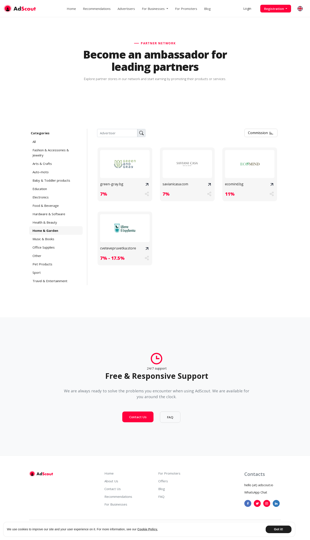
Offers (163, 481)
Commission (261, 133)
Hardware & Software (49, 214)
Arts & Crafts (42, 163)
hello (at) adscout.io (258, 485)
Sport (37, 272)
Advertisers (126, 8)
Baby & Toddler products (51, 180)
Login (247, 8)
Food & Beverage (46, 205)
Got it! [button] (278, 529)
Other (37, 256)
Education (40, 189)
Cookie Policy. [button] (147, 529)
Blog (207, 8)
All (34, 141)
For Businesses (115, 504)
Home (71, 8)
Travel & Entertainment (50, 281)
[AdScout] (41, 474)
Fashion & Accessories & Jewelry (51, 152)
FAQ (170, 423)
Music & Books (43, 239)
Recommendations (97, 8)
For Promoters (186, 8)
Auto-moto (41, 172)
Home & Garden (45, 230)
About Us (111, 481)
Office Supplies (44, 247)
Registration (274, 8)
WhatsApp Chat (255, 492)
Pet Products (42, 264)
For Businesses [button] (154, 8)
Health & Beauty (45, 222)
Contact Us (138, 422)
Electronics (41, 197)
